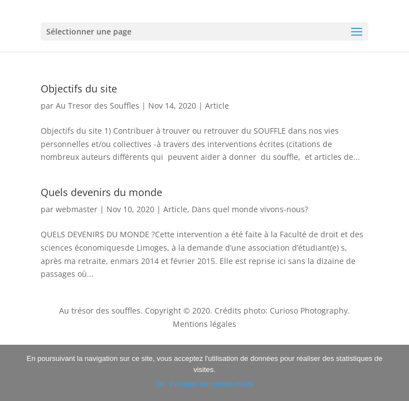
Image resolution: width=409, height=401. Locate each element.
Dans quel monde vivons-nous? (250, 209)
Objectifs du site (79, 88)
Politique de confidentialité (212, 384)
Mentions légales (204, 324)
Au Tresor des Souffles (97, 105)
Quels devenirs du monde (101, 192)
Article (217, 105)
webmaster (77, 209)
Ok (159, 384)
